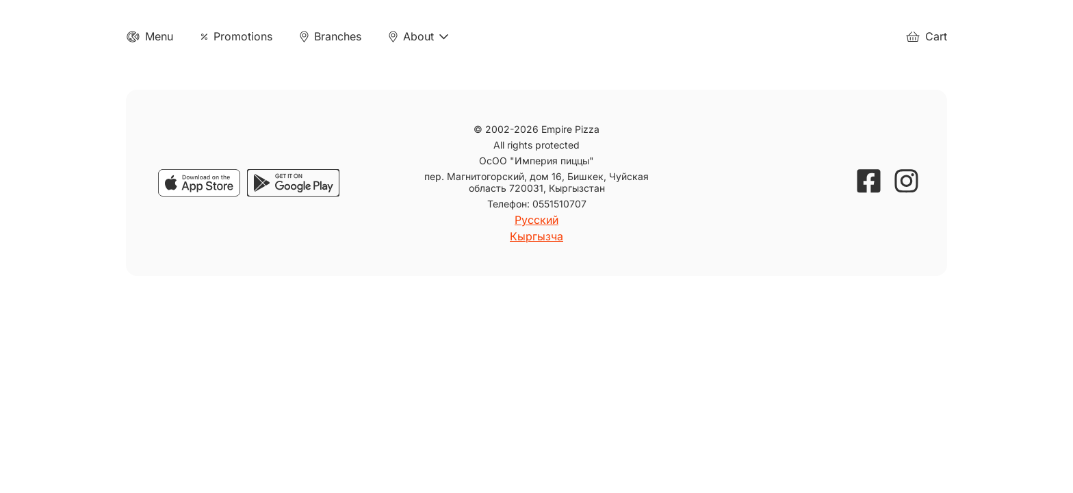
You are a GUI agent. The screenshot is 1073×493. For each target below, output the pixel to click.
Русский (536, 220)
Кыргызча (536, 236)
